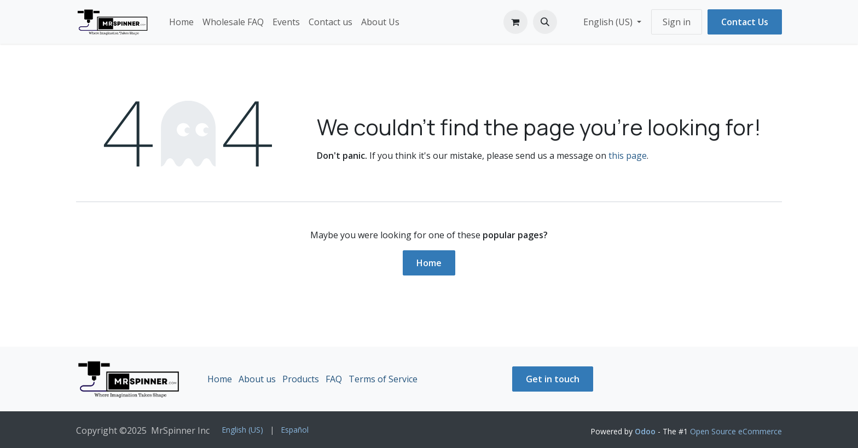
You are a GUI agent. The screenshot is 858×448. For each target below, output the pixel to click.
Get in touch (552, 379)
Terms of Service (383, 379)
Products (300, 379)
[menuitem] (181, 22)
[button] (545, 22)
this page (627, 156)
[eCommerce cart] (515, 22)
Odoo (646, 431)
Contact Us (744, 22)
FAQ (334, 379)
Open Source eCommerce (736, 431)
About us (257, 379)
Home (429, 263)
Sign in (677, 22)
